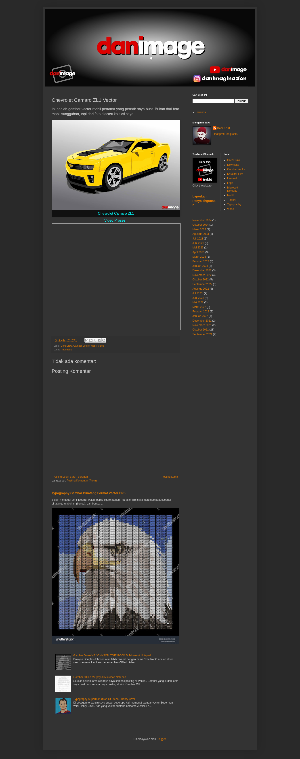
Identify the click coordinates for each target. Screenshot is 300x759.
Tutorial (231, 199)
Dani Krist (223, 128)
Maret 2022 (199, 307)
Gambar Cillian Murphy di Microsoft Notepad (99, 677)
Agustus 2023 (201, 233)
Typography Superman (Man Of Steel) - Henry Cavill (104, 699)
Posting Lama (170, 476)
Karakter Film (235, 174)
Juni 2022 (198, 297)
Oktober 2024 (201, 224)
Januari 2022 (200, 316)
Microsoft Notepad (232, 189)
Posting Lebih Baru (64, 476)
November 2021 (202, 325)
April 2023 (199, 252)
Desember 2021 (202, 320)
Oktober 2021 (201, 329)
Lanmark (232, 178)
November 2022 (202, 275)
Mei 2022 (198, 302)
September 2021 (202, 334)
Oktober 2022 (201, 279)
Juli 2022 (198, 293)
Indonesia (67, 349)
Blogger (161, 739)
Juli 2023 (198, 238)
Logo (230, 182)
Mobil (94, 345)
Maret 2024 (199, 229)
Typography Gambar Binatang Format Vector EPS (89, 493)
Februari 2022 (201, 311)
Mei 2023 (198, 247)
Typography (234, 204)
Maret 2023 (199, 256)
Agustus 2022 (201, 288)
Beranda (83, 476)
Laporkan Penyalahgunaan (204, 201)
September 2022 (202, 284)
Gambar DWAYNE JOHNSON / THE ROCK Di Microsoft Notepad (112, 655)
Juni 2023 (198, 243)
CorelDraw (66, 345)
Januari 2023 (200, 265)
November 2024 (202, 220)
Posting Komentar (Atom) (82, 480)
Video (101, 345)
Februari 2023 (201, 261)
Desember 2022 (202, 270)
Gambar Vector (81, 345)
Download (233, 164)
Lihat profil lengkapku (225, 134)
